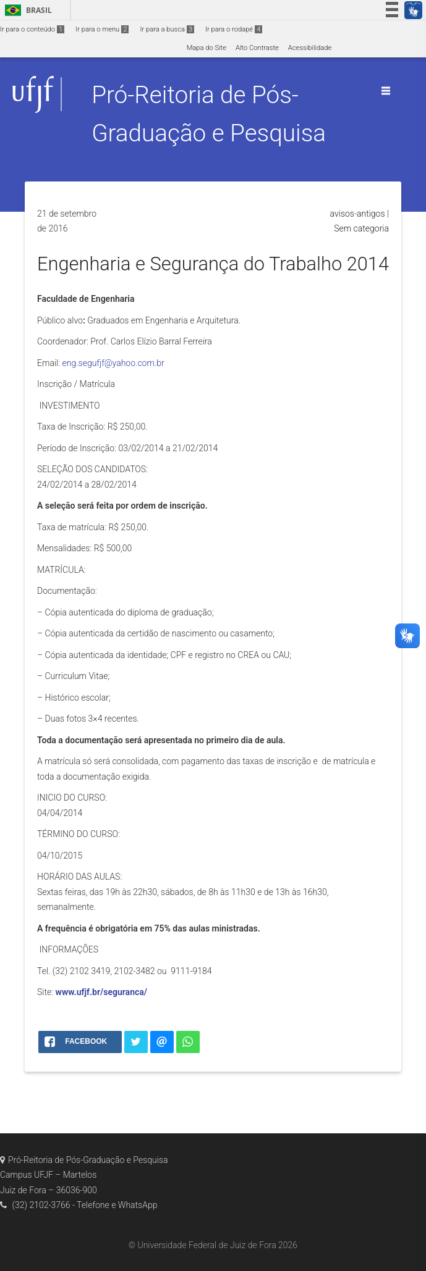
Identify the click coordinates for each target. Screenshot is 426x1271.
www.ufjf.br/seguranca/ (102, 992)
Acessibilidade (309, 48)
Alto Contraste (257, 48)
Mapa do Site (206, 48)
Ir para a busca (167, 29)
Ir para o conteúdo (32, 29)
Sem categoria (361, 228)
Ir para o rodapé (233, 29)
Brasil (26, 10)
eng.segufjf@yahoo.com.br (113, 363)
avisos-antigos (357, 214)
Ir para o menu (102, 29)
